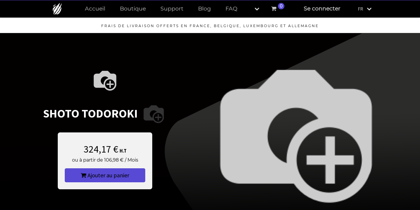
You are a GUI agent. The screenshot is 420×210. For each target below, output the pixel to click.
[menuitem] (95, 9)
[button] (252, 9)
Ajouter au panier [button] (105, 175)
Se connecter (322, 8)
